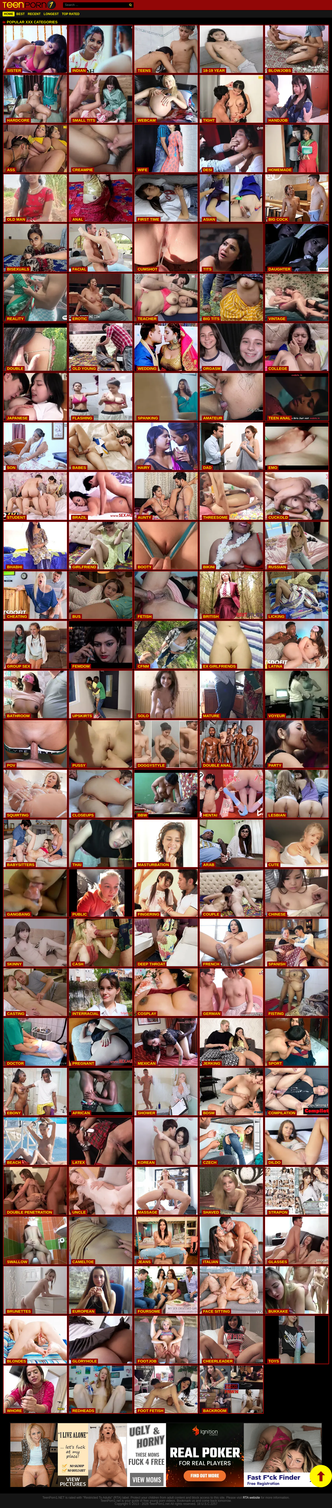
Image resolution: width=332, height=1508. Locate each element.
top (321, 1476)
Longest (51, 14)
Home (8, 14)
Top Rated (70, 14)
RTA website (251, 1497)
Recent (34, 14)
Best (20, 14)
